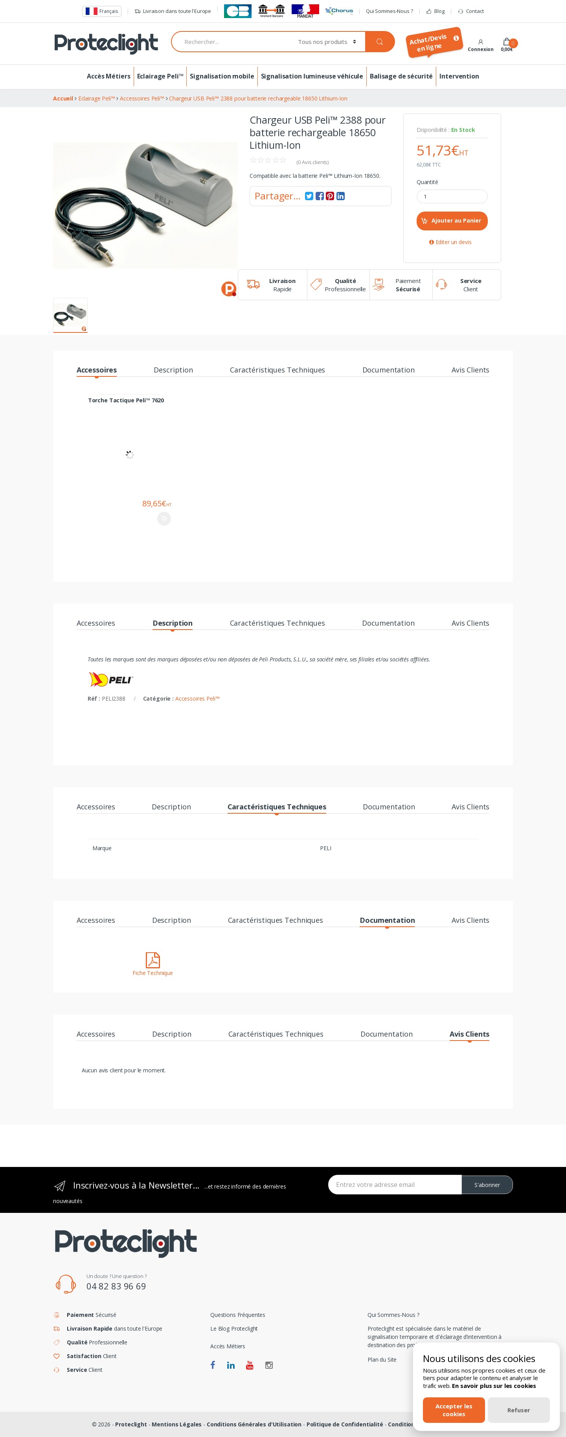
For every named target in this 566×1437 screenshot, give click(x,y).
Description (173, 370)
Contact (471, 11)
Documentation (388, 370)
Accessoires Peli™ (197, 698)
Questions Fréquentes (237, 1314)
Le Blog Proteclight (234, 1328)
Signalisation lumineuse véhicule (312, 76)
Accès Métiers (108, 76)
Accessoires (97, 370)
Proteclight (131, 1424)
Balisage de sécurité (401, 76)
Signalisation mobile (222, 76)
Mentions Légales (177, 1424)
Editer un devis (450, 242)
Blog (435, 11)
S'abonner (487, 1185)
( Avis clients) (312, 162)
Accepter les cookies (454, 1409)
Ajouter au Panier (456, 220)
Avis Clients (470, 370)
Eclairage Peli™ (160, 76)
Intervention (459, 76)
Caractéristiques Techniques (277, 370)
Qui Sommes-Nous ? (389, 11)
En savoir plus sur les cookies (494, 1386)
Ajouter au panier (164, 519)
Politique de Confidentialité (345, 1424)
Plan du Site (382, 1359)
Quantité (427, 182)
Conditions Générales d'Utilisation (254, 1424)
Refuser (518, 1410)
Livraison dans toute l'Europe (172, 11)
